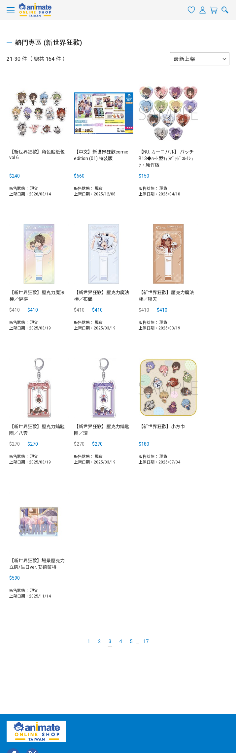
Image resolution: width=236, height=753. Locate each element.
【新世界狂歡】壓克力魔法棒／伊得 (37, 296)
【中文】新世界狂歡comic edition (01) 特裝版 (101, 155)
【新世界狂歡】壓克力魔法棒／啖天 (166, 296)
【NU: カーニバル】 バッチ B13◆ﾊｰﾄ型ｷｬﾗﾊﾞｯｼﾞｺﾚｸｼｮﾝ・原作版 (166, 158)
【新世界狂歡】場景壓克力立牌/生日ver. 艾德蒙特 (37, 564)
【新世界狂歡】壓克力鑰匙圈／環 (101, 430)
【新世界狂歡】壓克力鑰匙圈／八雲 (37, 430)
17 (146, 641)
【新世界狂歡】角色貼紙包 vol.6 (37, 154)
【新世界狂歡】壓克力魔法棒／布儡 (101, 296)
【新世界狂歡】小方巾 (162, 426)
